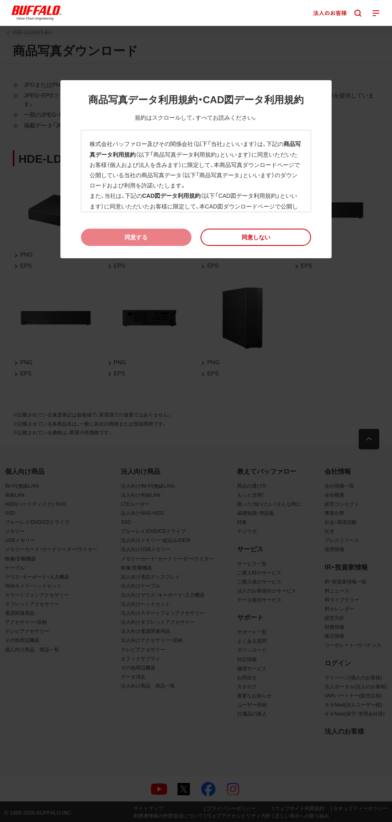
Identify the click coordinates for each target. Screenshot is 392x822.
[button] (256, 237)
